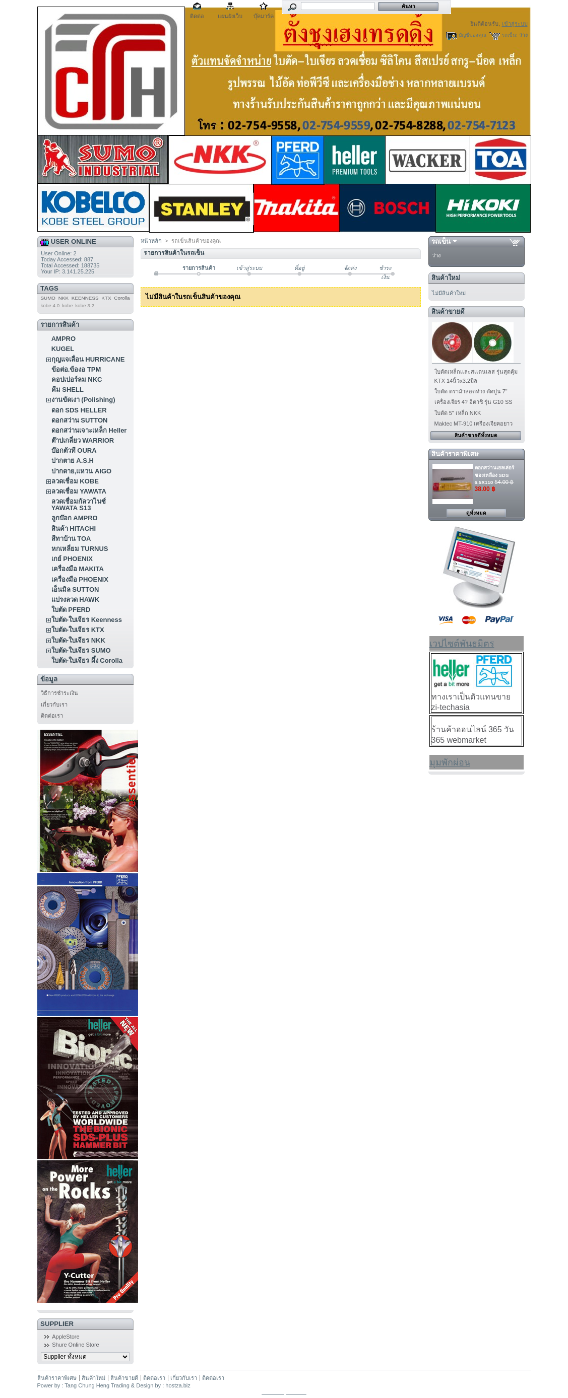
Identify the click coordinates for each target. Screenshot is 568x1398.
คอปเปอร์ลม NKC (76, 379)
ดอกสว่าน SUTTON (79, 420)
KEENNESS (85, 298)
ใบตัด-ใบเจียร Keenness (86, 619)
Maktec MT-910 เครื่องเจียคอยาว (473, 424)
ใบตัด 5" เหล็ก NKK (457, 413)
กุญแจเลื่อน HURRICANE (88, 359)
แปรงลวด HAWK (75, 599)
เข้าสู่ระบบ (515, 24)
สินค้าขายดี (448, 311)
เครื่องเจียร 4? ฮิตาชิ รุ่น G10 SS (473, 402)
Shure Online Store (75, 1345)
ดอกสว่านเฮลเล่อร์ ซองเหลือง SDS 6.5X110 (494, 475)
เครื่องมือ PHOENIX (79, 579)
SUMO (47, 298)
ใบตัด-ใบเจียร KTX (77, 630)
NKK (63, 298)
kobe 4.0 (49, 305)
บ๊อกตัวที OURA (74, 450)
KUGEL (63, 349)
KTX (106, 298)
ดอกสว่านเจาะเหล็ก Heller (89, 430)
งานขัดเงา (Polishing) (83, 399)
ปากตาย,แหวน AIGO (81, 471)
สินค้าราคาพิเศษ (455, 454)
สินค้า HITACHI (73, 528)
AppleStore (65, 1337)
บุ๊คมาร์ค (264, 16)
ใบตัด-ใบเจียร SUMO (81, 650)
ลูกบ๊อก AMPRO (74, 518)
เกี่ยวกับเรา (54, 705)
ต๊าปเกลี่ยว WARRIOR (82, 440)
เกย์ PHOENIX (72, 559)
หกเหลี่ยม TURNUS (79, 548)
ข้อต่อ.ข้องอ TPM (76, 369)
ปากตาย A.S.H (72, 460)
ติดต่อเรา (52, 716)
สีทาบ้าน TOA (71, 538)
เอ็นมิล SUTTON (75, 589)
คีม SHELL (67, 389)
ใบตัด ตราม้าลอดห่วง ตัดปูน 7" (471, 391)
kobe (67, 305)
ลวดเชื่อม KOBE (75, 481)
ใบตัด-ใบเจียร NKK (78, 640)
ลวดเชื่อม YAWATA (78, 491)
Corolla (122, 298)
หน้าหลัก (151, 241)
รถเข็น (441, 241)
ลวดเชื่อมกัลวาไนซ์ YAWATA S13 (78, 505)
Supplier (57, 1323)
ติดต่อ (197, 16)
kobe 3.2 (84, 305)
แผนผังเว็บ (230, 16)
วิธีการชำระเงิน (59, 693)
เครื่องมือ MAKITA (77, 569)
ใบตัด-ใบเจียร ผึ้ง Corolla (86, 660)
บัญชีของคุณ (472, 35)
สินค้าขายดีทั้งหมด (476, 435)
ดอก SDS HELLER (79, 410)
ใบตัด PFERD (71, 609)
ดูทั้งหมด (476, 513)
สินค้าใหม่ (445, 278)
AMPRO (63, 338)
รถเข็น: (510, 35)
